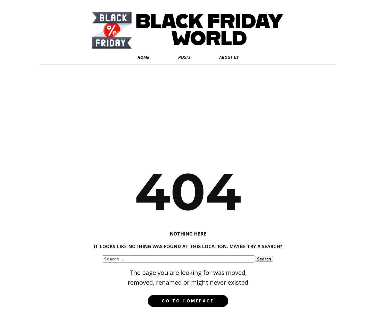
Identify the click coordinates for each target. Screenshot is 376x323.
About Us (229, 57)
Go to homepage (188, 301)
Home (143, 57)
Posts (184, 57)
